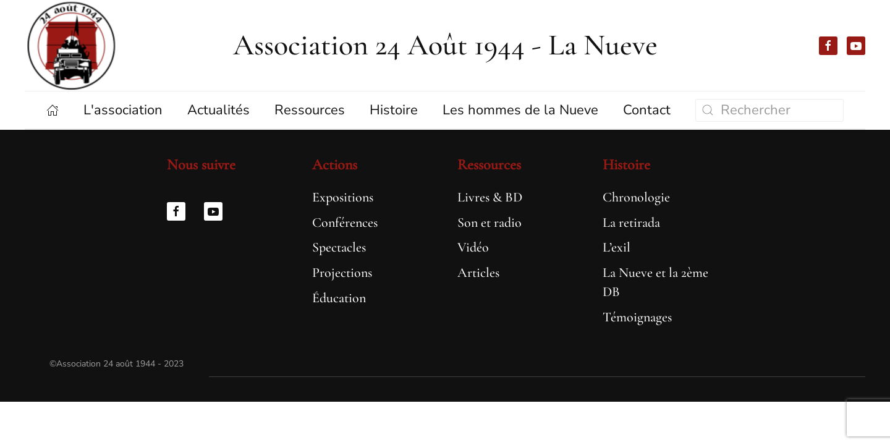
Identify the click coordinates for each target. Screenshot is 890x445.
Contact (647, 110)
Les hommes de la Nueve (520, 110)
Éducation (339, 298)
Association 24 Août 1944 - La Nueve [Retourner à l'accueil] (445, 45)
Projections (342, 273)
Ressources (489, 165)
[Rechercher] (769, 110)
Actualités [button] (218, 110)
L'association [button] (123, 110)
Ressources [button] (309, 110)
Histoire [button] (394, 110)
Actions (334, 165)
